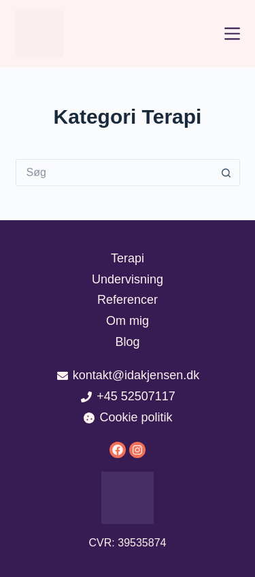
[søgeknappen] (226, 172)
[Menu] (232, 33)
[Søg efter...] (114, 172)
